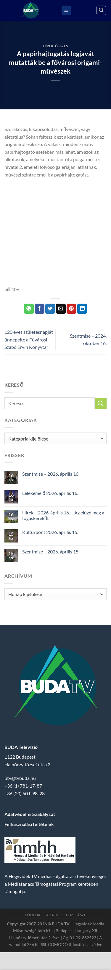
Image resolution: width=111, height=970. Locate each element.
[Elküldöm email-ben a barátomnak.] (61, 309)
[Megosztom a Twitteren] (50, 309)
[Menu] (66, 10)
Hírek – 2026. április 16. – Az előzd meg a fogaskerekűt (63, 515)
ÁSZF (81, 915)
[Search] (101, 10)
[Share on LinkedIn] (82, 309)
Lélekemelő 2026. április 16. (50, 493)
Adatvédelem (60, 915)
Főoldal (34, 915)
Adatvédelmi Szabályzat (29, 814)
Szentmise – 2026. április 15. (50, 551)
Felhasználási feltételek (29, 824)
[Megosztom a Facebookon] (39, 309)
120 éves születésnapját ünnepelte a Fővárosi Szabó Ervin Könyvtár (28, 339)
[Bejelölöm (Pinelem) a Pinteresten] (71, 309)
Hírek (48, 46)
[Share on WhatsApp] (29, 309)
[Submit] (101, 403)
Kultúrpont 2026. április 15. (50, 532)
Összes (61, 46)
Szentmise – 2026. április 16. (50, 474)
